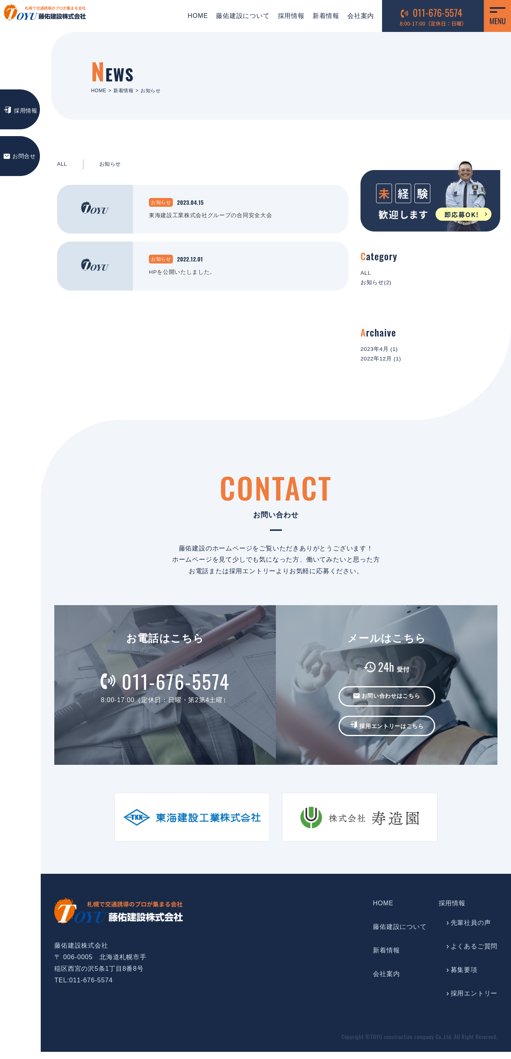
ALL (63, 165)
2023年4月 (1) (382, 353)
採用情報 (286, 15)
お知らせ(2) (378, 285)
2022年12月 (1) (384, 364)
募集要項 (464, 976)
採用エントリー (474, 1000)
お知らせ (113, 165)
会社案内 (356, 15)
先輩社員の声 (471, 929)
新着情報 (321, 15)
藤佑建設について (238, 15)
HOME (193, 15)
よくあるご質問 (474, 953)
